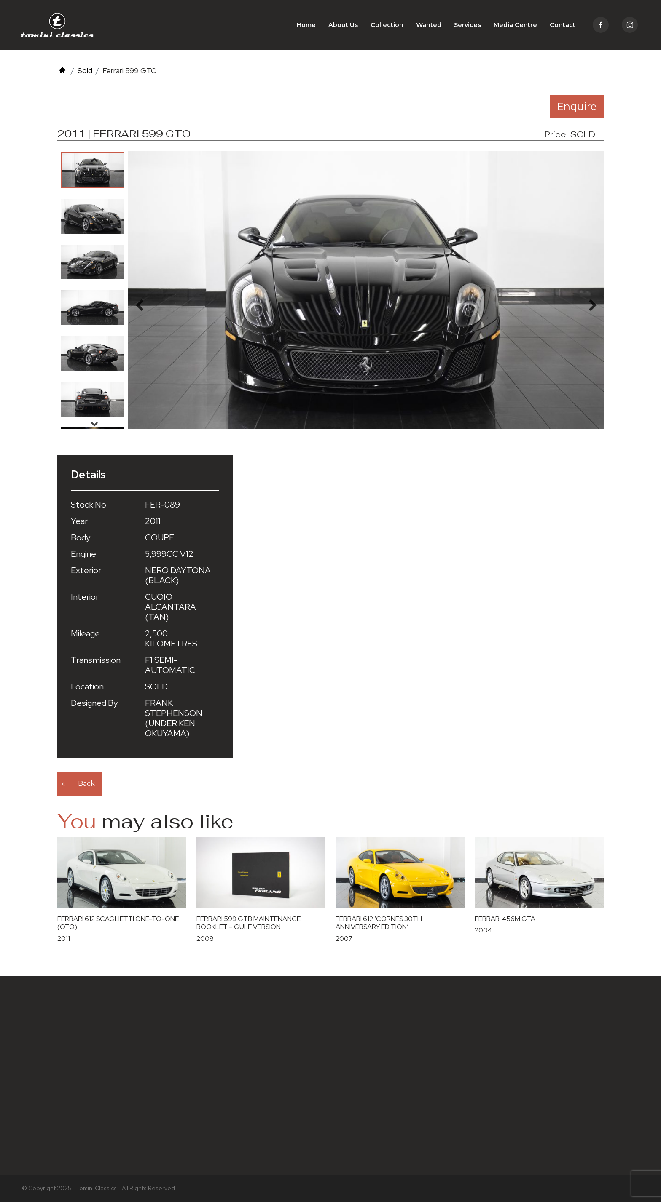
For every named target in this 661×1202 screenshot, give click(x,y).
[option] (92, 170)
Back (86, 784)
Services (467, 25)
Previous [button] (94, 160)
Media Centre (515, 25)
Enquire (577, 107)
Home (306, 25)
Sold (85, 71)
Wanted (428, 25)
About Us (343, 25)
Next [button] (94, 424)
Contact (562, 25)
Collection (387, 25)
